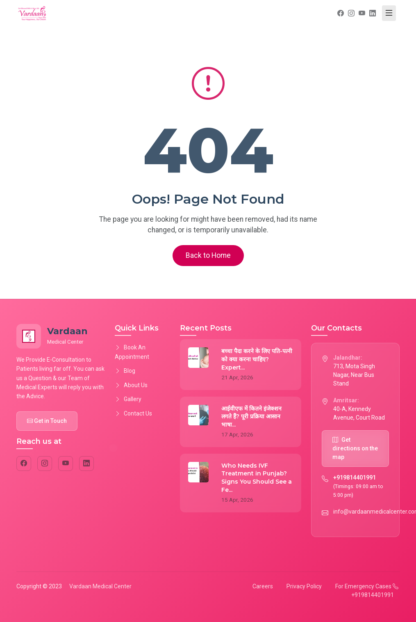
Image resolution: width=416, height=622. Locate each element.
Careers (262, 586)
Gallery (128, 399)
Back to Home (208, 255)
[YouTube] (65, 463)
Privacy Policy (304, 586)
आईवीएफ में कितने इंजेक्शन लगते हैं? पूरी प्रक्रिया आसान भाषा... (251, 416)
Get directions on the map (355, 448)
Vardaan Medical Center (100, 586)
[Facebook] (23, 463)
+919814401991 (354, 477)
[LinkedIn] (86, 463)
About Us (131, 385)
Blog (125, 370)
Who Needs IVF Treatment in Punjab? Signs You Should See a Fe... (256, 477)
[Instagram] (44, 463)
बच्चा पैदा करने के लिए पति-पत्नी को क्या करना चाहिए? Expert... (256, 359)
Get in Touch (47, 421)
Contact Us (133, 413)
